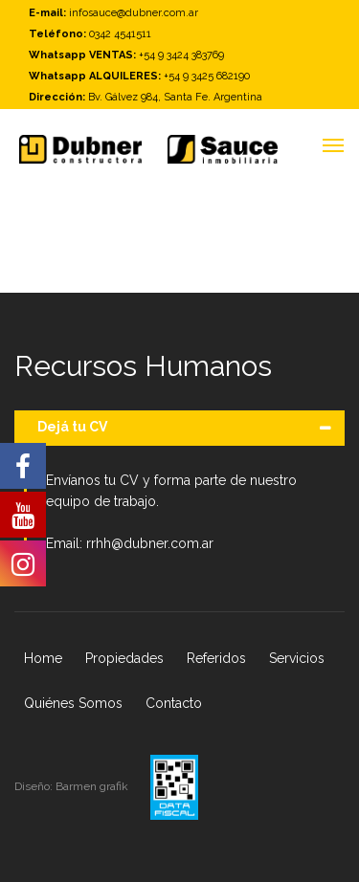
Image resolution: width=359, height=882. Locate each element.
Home (43, 658)
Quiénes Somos (73, 703)
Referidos (216, 658)
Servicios (297, 658)
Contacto (174, 703)
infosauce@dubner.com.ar (133, 13)
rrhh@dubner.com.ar (149, 543)
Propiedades (124, 658)
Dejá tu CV (72, 426)
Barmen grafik (93, 786)
